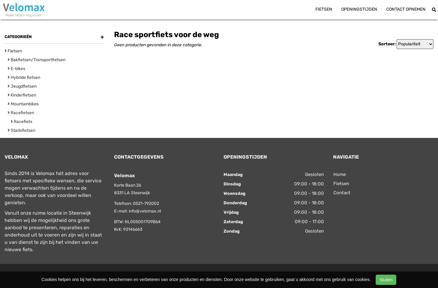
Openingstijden (359, 9)
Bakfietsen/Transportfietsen (36, 59)
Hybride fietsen (24, 77)
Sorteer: (387, 44)
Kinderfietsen (22, 95)
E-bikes (16, 68)
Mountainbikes (23, 104)
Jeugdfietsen (22, 86)
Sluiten (386, 279)
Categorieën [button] (54, 37)
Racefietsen (21, 112)
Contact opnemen (406, 9)
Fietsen (323, 9)
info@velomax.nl (145, 211)
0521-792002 (146, 203)
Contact (341, 192)
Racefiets (21, 121)
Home (339, 174)
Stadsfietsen (21, 130)
